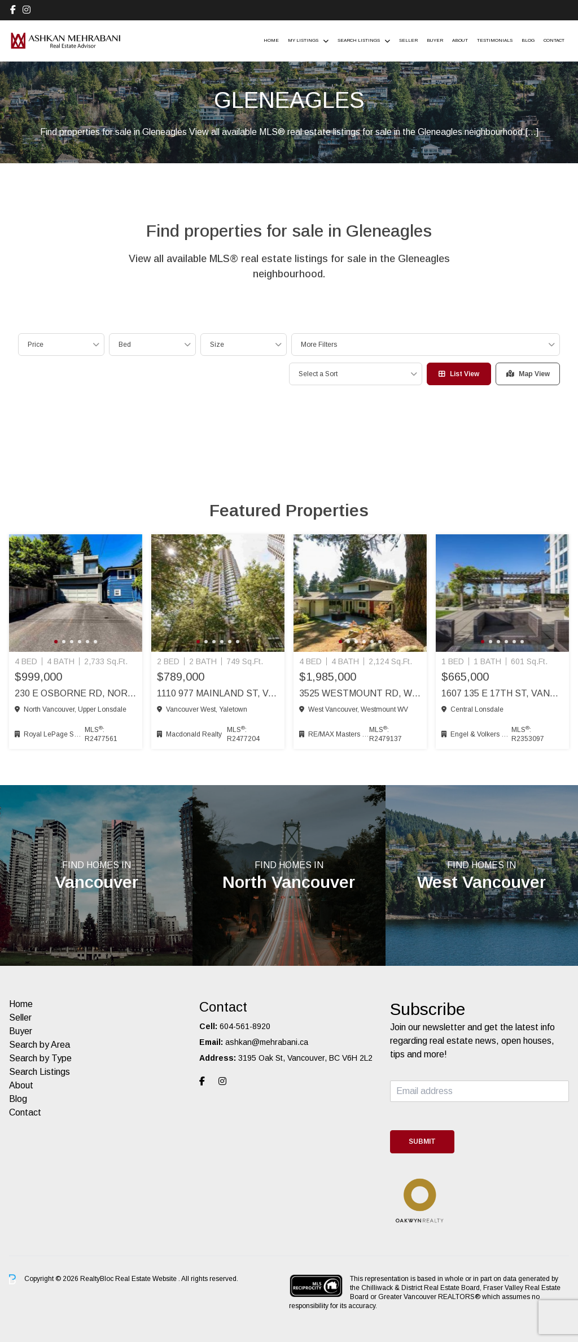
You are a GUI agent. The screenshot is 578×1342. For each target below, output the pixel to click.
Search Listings (359, 40)
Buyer (435, 40)
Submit (422, 1141)
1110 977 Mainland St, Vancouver (218, 693)
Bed (125, 344)
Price (35, 344)
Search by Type (40, 1058)
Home (271, 40)
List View (459, 374)
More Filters (319, 344)
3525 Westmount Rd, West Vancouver (360, 693)
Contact (554, 40)
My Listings (303, 40)
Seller (408, 40)
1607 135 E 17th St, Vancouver (502, 693)
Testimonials (495, 40)
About (460, 40)
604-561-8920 (245, 1026)
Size (217, 344)
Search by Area (39, 1044)
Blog (528, 40)
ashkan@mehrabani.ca (266, 1042)
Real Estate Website (146, 1279)
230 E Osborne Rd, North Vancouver (76, 693)
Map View (528, 374)
